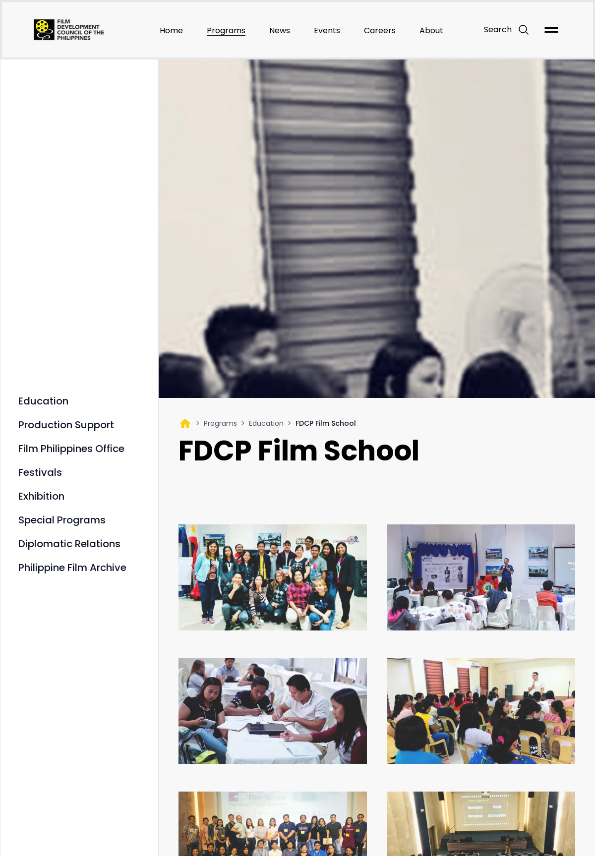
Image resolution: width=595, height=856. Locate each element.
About (431, 30)
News (279, 30)
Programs (226, 30)
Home (171, 30)
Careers (380, 30)
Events (327, 30)
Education (266, 423)
